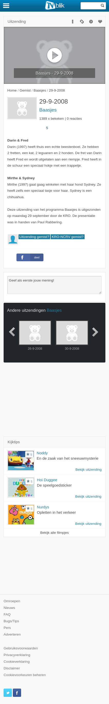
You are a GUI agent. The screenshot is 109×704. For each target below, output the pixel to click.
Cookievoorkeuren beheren (25, 675)
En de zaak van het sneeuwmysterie (67, 458)
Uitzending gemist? (34, 237)
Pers (7, 628)
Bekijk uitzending (88, 469)
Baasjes (48, 110)
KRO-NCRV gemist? (68, 237)
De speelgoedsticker (54, 485)
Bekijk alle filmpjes (54, 533)
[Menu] (6, 6)
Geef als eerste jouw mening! (54, 285)
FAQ (7, 614)
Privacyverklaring (17, 655)
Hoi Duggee (47, 480)
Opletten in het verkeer (56, 512)
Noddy (42, 453)
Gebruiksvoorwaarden (21, 648)
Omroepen (12, 601)
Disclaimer (12, 668)
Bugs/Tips (11, 621)
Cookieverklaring (17, 661)
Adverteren (12, 634)
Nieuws (9, 608)
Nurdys (43, 507)
